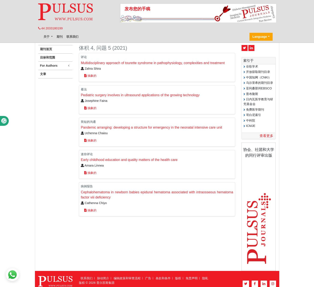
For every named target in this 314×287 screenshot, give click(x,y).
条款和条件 (163, 278)
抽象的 (90, 75)
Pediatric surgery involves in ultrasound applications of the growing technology (140, 95)
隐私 (205, 278)
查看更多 (266, 136)
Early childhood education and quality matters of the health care (129, 160)
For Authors (55, 65)
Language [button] (259, 36)
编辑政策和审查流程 (127, 278)
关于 (47, 36)
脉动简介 (103, 278)
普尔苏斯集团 (105, 282)
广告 (148, 278)
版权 (178, 278)
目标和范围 (47, 57)
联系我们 (72, 36)
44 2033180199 (50, 28)
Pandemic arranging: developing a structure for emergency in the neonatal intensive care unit (151, 127)
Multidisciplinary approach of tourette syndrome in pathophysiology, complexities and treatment (153, 63)
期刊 (60, 36)
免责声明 (192, 278)
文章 (43, 74)
